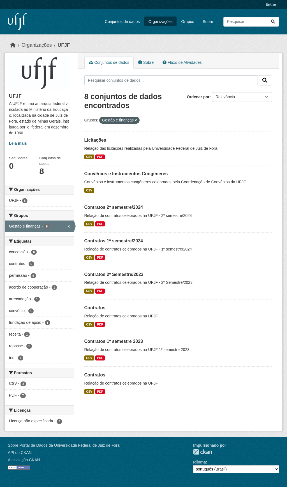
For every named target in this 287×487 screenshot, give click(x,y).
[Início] (13, 45)
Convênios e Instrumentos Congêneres (126, 173)
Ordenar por (198, 97)
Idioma (199, 462)
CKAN (202, 452)
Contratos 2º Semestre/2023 (114, 274)
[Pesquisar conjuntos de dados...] (251, 22)
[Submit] (273, 22)
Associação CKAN (24, 460)
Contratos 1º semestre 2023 (113, 341)
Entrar (271, 4)
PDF (100, 156)
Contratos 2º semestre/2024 (113, 207)
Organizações (160, 21)
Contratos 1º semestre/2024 (113, 240)
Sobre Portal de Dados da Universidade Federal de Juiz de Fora (63, 445)
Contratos (95, 307)
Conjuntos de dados (122, 21)
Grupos (187, 21)
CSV (89, 156)
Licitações (95, 140)
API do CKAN (20, 452)
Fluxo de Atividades (182, 62)
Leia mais (18, 143)
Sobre (208, 21)
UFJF (64, 45)
